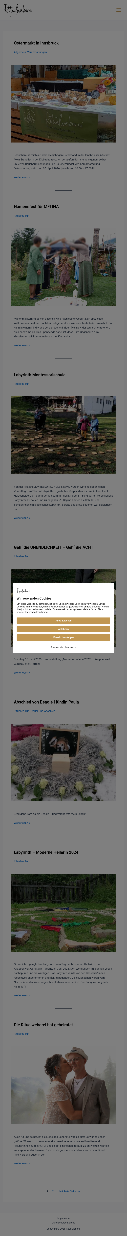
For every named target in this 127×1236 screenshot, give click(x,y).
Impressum (70, 647)
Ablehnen (63, 629)
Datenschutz (57, 647)
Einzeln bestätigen (63, 637)
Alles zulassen (64, 620)
